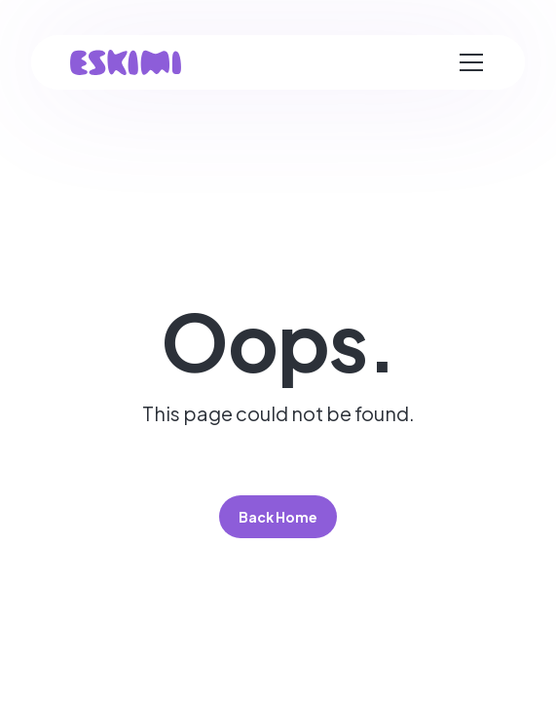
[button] (471, 62)
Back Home (278, 517)
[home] (125, 63)
